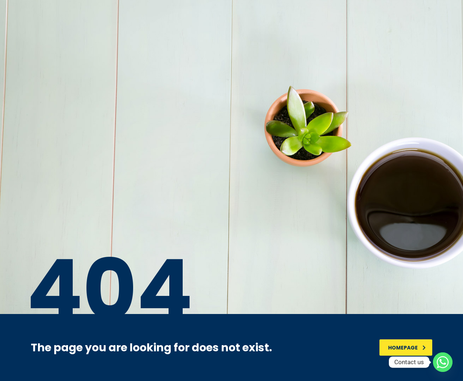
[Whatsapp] (443, 362)
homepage (407, 347)
